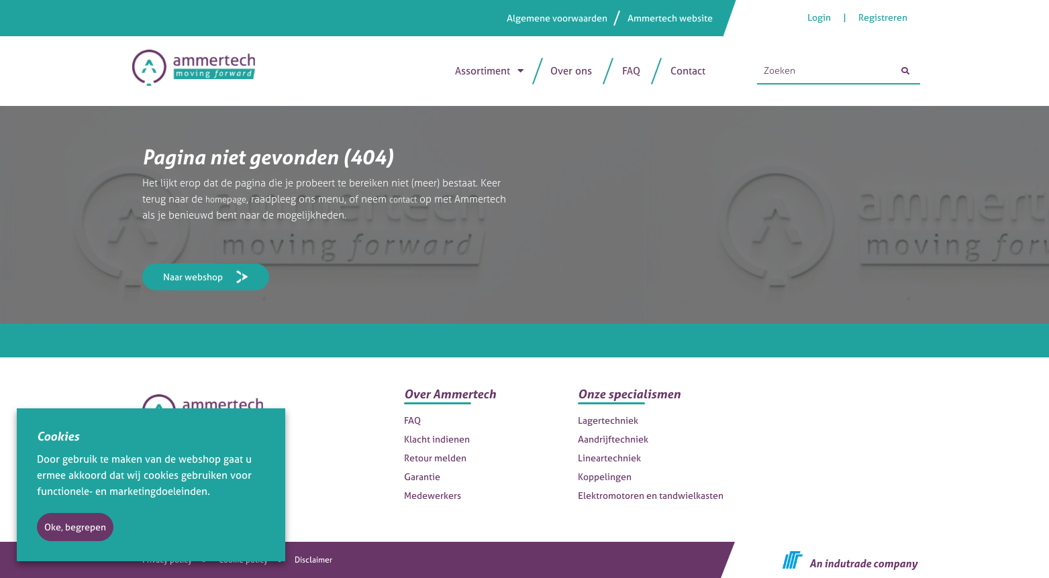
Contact (687, 71)
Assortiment (482, 71)
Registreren (882, 17)
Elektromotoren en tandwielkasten (650, 495)
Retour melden (435, 457)
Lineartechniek (609, 457)
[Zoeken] (905, 71)
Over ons (571, 71)
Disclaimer (313, 560)
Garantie (422, 476)
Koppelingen (605, 476)
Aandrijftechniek (613, 438)
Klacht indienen (437, 438)
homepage (229, 199)
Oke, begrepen (75, 526)
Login (820, 17)
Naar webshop (193, 276)
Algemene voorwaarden (557, 17)
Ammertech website (670, 17)
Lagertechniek (608, 420)
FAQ (631, 71)
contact (413, 199)
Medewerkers (432, 495)
